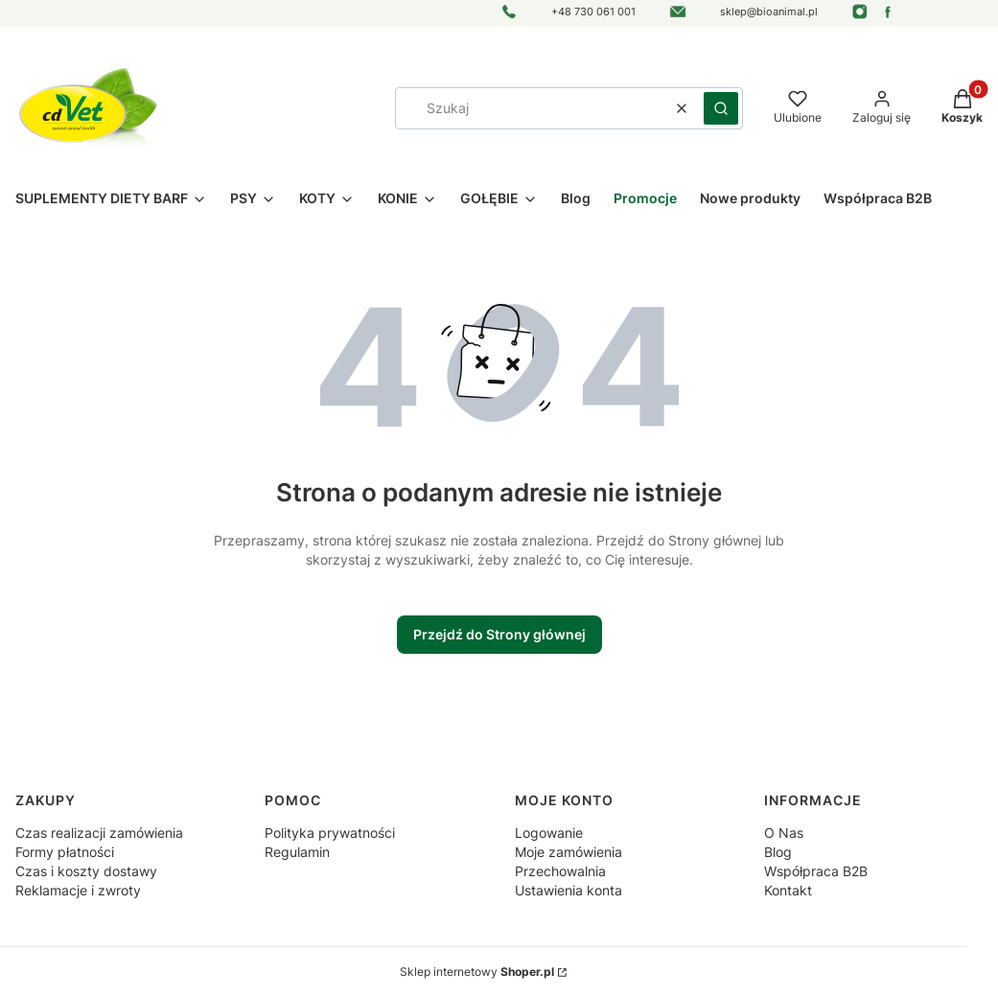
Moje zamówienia (568, 852)
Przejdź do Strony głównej (499, 634)
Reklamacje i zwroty (78, 890)
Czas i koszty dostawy (86, 871)
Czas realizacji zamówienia (99, 832)
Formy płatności (64, 852)
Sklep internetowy (477, 971)
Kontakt (788, 890)
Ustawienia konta (568, 890)
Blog (778, 852)
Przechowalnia (560, 871)
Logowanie (549, 832)
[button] (721, 108)
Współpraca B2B (816, 871)
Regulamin (297, 852)
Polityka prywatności (330, 832)
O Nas (783, 832)
